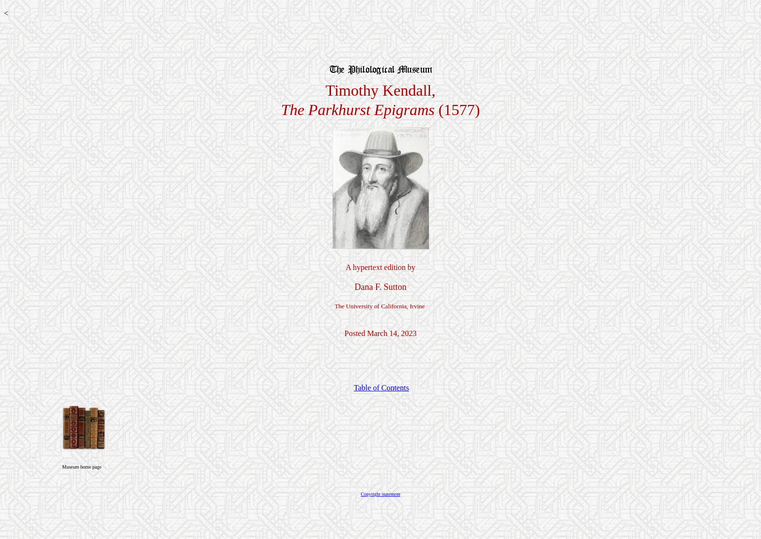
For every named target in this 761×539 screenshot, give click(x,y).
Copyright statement (380, 494)
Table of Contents (381, 388)
